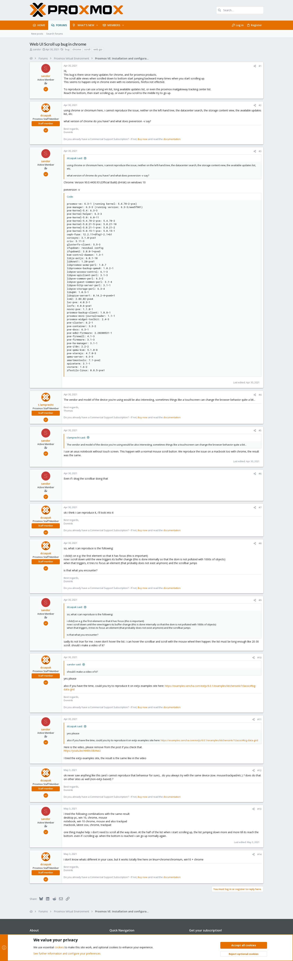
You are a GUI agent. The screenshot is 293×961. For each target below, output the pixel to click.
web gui (97, 49)
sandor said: (74, 664)
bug (67, 49)
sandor (37, 49)
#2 (260, 105)
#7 (260, 507)
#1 (260, 66)
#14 (259, 854)
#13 (259, 809)
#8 (260, 543)
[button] (97, 25)
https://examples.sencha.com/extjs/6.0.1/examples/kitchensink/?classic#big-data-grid (209, 740)
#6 (260, 473)
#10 (259, 657)
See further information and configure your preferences (67, 953)
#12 (259, 770)
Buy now (142, 139)
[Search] (240, 10)
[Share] (254, 66)
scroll (87, 49)
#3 (260, 151)
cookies (59, 947)
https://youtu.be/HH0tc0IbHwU (82, 750)
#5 (260, 430)
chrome (77, 49)
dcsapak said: (75, 158)
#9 (260, 600)
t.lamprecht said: (76, 437)
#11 (259, 719)
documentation (172, 139)
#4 (260, 394)
